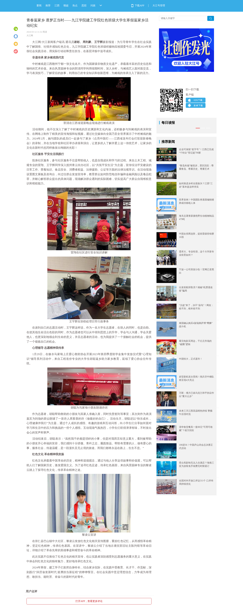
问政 (93, 5)
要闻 (39, 5)
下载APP (139, 5)
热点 (75, 5)
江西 (57, 5)
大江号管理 (158, 5)
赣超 (66, 5)
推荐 (48, 5)
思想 (84, 5)
